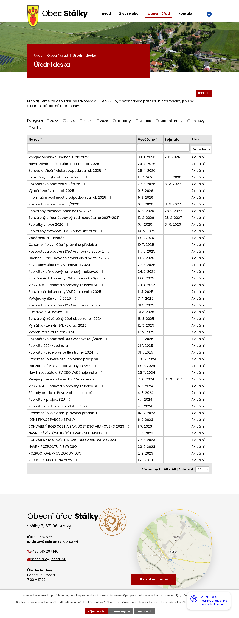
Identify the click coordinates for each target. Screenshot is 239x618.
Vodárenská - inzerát (50, 237)
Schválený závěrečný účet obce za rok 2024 (69, 318)
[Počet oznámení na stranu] (202, 467)
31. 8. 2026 (173, 224)
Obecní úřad (159, 13)
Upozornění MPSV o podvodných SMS (63, 365)
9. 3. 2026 (146, 190)
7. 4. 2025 (146, 298)
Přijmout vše (95, 611)
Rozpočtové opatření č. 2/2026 (58, 183)
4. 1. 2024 (145, 399)
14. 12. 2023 (147, 412)
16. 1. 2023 (145, 460)
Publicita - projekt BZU (50, 399)
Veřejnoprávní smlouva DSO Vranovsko (65, 379)
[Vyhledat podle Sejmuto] (177, 149)
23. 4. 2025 (147, 284)
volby (36, 129)
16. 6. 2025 (146, 278)
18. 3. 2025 (146, 318)
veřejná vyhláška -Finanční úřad (59, 177)
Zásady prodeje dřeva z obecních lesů (64, 392)
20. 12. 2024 (147, 359)
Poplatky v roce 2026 (49, 224)
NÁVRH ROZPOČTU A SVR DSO (56, 446)
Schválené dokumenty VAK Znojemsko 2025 (68, 291)
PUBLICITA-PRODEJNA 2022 (54, 460)
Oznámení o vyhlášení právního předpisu (66, 244)
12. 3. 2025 (146, 325)
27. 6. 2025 (147, 264)
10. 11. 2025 (146, 244)
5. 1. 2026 (145, 224)
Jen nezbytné (121, 611)
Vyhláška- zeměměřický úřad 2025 (61, 325)
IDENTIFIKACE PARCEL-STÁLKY (55, 419)
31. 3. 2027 (173, 183)
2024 (70, 122)
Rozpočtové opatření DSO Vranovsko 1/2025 (69, 338)
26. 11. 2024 (147, 372)
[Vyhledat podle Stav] (201, 149)
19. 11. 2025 (146, 237)
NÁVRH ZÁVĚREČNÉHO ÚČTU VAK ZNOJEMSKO (68, 433)
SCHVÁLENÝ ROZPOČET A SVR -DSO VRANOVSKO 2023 (76, 439)
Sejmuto (172, 141)
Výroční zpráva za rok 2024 (55, 332)
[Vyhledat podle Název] (82, 149)
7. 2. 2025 (146, 338)
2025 (87, 122)
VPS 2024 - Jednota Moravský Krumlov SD (67, 385)
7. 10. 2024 (146, 379)
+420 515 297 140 (48, 549)
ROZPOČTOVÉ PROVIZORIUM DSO (58, 453)
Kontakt (185, 13)
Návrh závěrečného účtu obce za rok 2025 (67, 163)
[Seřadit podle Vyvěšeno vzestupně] (158, 140)
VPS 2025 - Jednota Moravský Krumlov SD (67, 284)
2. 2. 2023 (146, 453)
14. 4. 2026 (146, 177)
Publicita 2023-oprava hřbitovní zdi (61, 406)
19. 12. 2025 (147, 231)
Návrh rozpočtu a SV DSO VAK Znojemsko (66, 372)
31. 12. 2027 (173, 379)
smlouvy (198, 122)
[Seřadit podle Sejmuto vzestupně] (182, 140)
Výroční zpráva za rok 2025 (55, 190)
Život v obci (129, 13)
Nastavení (145, 611)
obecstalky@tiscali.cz (52, 557)
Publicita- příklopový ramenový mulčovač (67, 271)
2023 (54, 122)
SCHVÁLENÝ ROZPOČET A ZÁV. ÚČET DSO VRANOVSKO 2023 (80, 426)
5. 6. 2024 (146, 385)
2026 (104, 122)
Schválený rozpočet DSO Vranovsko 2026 (66, 231)
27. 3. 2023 (147, 439)
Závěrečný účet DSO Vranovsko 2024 (63, 264)
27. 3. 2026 (147, 183)
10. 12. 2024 (147, 365)
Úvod (106, 13)
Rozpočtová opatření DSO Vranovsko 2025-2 (70, 251)
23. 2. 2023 (147, 446)
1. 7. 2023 (145, 426)
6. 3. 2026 (146, 204)
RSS (204, 95)
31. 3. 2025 (146, 305)
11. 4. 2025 (146, 291)
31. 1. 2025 (146, 345)
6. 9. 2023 (146, 419)
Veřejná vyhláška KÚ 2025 (53, 298)
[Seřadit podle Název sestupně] (42, 141)
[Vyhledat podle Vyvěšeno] (150, 149)
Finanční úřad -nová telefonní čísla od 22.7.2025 (72, 258)
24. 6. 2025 (147, 271)
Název (34, 141)
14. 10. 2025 (147, 251)
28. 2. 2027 (173, 210)
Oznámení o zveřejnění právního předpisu (67, 359)
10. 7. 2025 (146, 258)
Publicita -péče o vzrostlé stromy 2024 (64, 352)
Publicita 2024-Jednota (52, 345)
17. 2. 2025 (146, 332)
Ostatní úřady (170, 122)
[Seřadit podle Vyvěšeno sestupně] (158, 141)
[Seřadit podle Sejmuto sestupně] (182, 141)
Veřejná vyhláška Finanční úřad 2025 (62, 156)
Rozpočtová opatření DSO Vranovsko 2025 (68, 305)
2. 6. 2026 (172, 156)
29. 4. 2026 (147, 163)
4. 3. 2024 (146, 392)
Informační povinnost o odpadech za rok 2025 (71, 197)
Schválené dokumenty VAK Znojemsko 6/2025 (70, 278)
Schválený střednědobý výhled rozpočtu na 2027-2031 (77, 217)
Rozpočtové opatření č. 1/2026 (57, 204)
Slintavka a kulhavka (49, 311)
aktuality (124, 122)
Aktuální (198, 156)
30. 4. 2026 (147, 156)
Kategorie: (35, 122)
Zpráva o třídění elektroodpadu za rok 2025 (68, 170)
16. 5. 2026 (173, 177)
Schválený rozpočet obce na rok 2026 (64, 210)
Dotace (145, 122)
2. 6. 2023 (146, 433)
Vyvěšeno (147, 141)
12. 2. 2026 (146, 210)
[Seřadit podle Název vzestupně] (42, 140)
